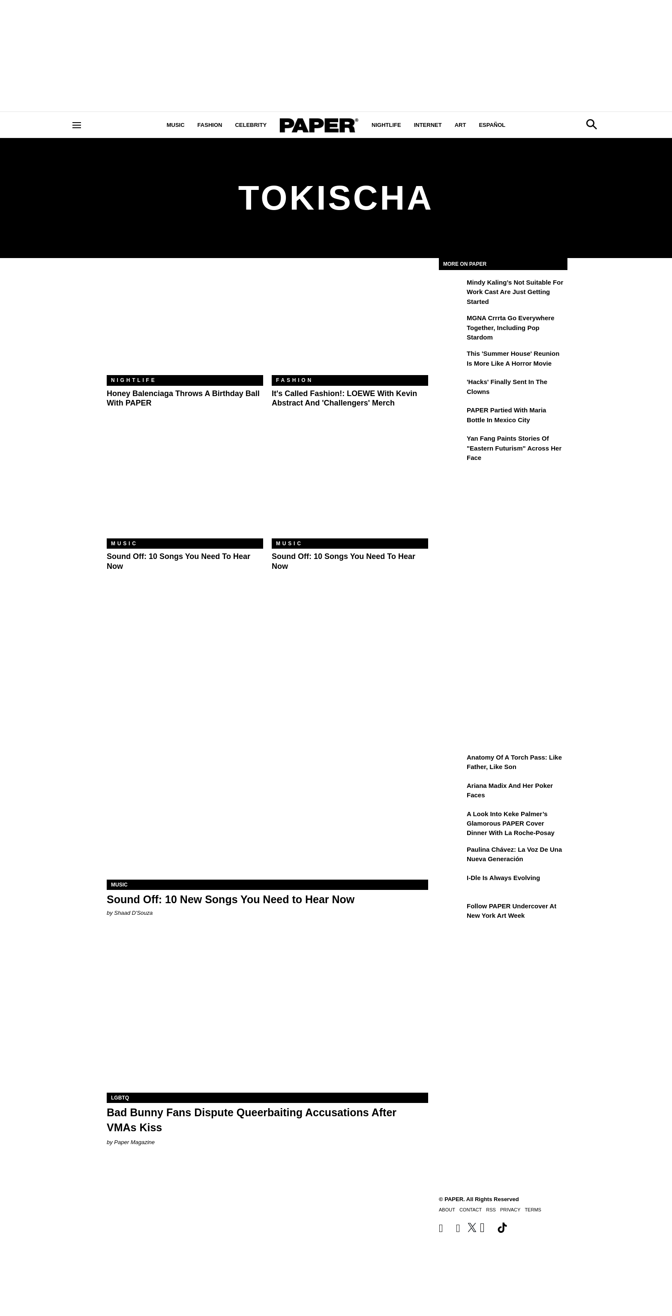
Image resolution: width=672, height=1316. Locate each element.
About (447, 1209)
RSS (491, 1209)
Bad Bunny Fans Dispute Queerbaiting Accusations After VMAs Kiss (251, 1119)
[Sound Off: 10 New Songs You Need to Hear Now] (267, 799)
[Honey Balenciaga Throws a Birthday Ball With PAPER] (185, 323)
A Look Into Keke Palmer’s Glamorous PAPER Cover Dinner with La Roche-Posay (511, 823)
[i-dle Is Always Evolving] (451, 884)
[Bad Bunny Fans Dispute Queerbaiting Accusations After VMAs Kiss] (267, 1012)
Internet (428, 125)
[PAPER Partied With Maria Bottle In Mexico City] (451, 416)
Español (492, 125)
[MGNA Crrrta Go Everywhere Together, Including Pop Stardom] (451, 324)
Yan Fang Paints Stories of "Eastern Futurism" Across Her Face (514, 448)
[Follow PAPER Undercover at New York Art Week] (451, 912)
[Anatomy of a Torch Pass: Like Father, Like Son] (451, 763)
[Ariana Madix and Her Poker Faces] (451, 791)
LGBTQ (120, 1098)
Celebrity (251, 125)
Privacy (510, 1209)
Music (176, 125)
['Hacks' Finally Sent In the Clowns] (451, 388)
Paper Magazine (134, 1142)
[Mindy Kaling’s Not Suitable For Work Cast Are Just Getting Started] (451, 288)
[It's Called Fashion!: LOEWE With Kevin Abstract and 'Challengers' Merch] (350, 323)
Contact (470, 1209)
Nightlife (386, 125)
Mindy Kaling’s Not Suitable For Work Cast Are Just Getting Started (515, 292)
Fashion (210, 125)
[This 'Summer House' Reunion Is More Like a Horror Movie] (451, 359)
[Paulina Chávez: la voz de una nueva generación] (451, 855)
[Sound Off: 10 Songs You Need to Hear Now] (185, 486)
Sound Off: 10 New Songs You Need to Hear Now (230, 899)
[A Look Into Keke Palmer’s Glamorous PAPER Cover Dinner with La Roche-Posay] (451, 820)
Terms (533, 1209)
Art (460, 125)
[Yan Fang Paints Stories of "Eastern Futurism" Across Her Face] (451, 444)
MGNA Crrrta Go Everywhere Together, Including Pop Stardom (511, 327)
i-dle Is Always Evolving (503, 877)
